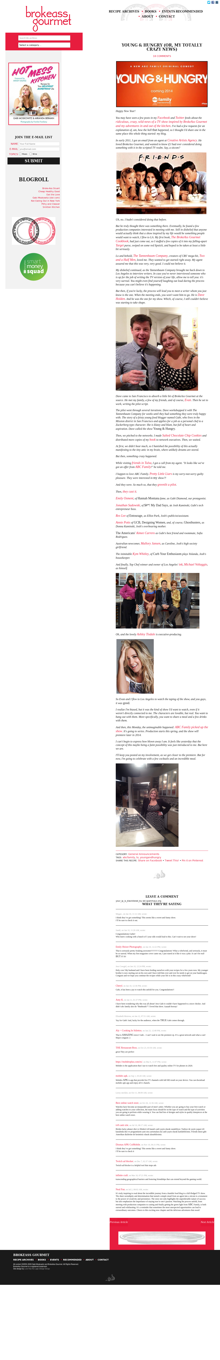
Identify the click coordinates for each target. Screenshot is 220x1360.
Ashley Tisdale (125, 670)
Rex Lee (97, 551)
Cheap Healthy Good (60, 216)
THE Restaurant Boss (102, 1099)
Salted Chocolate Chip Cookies (163, 466)
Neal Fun (96, 1249)
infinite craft (98, 1234)
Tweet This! (152, 908)
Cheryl (95, 1034)
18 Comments (144, 64)
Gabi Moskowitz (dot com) (57, 222)
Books (156, 17)
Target (96, 266)
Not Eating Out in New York (57, 225)
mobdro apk (98, 1129)
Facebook (145, 134)
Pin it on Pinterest (172, 908)
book (133, 470)
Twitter (161, 134)
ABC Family (117, 500)
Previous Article (105, 1293)
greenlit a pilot (148, 518)
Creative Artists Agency (164, 158)
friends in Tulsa (120, 496)
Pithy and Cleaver (62, 228)
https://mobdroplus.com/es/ (105, 1114)
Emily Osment (100, 533)
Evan (172, 427)
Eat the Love (64, 219)
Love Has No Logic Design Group (37, 1344)
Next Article (186, 1293)
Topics (26, 169)
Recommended (119, 23)
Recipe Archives (120, 17)
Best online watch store (103, 1157)
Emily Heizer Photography (105, 992)
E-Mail (27, 164)
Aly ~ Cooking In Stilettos (105, 1081)
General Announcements (122, 901)
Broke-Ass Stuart (62, 213)
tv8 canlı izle (98, 1181)
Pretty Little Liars (141, 507)
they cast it (106, 525)
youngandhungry (128, 905)
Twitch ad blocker (100, 1219)
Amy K (95, 1049)
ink (164, 599)
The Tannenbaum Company (129, 278)
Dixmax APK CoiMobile (104, 1202)
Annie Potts (99, 558)
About (152, 23)
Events (179, 17)
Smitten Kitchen (62, 231)
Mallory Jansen (130, 581)
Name (27, 159)
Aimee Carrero (121, 570)
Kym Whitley (119, 588)
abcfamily (106, 905)
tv (115, 905)
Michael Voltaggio (179, 599)
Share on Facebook (130, 908)
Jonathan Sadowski (104, 540)
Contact (177, 23)
